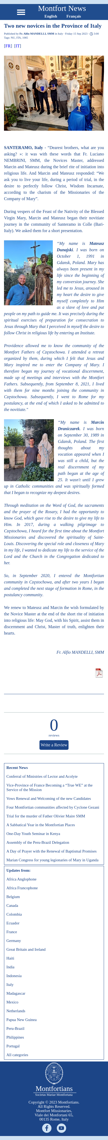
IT (18, 46)
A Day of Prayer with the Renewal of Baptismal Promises (51, 851)
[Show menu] (21, 12)
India (10, 967)
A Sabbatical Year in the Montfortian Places (40, 825)
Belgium (13, 897)
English (51, 16)
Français (73, 16)
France (11, 932)
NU (13, 37)
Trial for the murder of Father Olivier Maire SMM (45, 816)
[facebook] (46, 1128)
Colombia (14, 914)
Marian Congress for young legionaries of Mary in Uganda (52, 860)
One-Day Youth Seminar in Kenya (33, 834)
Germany (13, 941)
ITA (18, 37)
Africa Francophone (22, 888)
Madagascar (15, 993)
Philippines (15, 1037)
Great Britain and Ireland (26, 949)
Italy (10, 984)
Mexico (12, 1002)
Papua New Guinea (21, 1020)
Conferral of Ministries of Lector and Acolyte (42, 776)
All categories (17, 1055)
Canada (12, 905)
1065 (25, 37)
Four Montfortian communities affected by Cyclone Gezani (52, 807)
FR (8, 46)
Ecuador (12, 923)
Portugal (13, 1046)
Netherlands (15, 1011)
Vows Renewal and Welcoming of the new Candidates (48, 798)
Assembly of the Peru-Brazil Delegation (37, 842)
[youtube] (61, 1128)
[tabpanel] (54, 1110)
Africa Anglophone (21, 879)
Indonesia (14, 976)
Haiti (10, 958)
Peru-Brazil (15, 1028)
